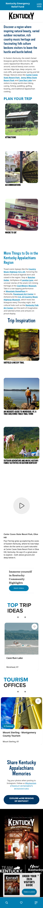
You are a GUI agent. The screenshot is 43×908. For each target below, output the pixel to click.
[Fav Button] (34, 627)
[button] (7, 902)
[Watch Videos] (19, 588)
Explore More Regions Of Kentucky (22, 799)
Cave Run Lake (25, 80)
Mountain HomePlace (15, 291)
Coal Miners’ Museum (26, 285)
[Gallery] (21, 5)
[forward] (25, 617)
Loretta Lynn (27, 280)
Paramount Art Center (23, 294)
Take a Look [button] (29, 892)
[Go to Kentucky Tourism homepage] (21, 16)
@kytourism (30, 783)
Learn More (39, 5)
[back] (18, 617)
